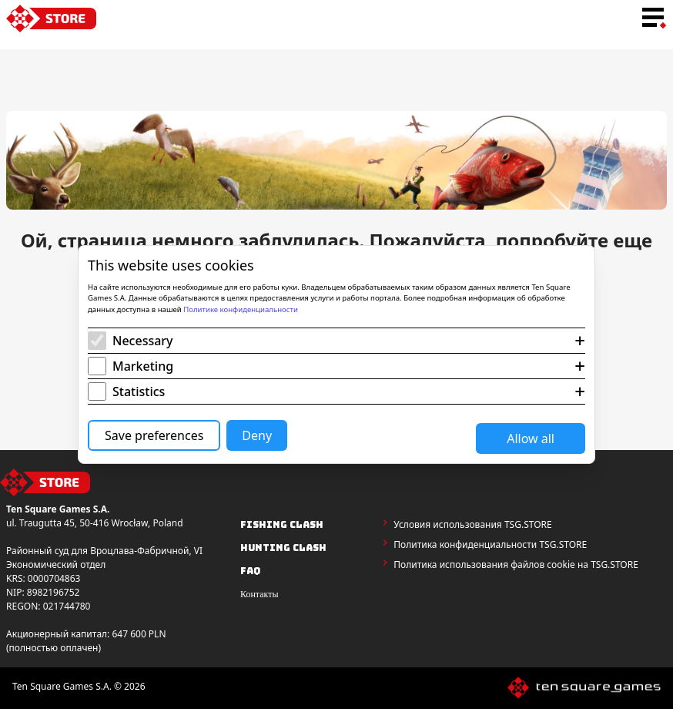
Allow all (530, 438)
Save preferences (154, 435)
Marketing (142, 366)
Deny (257, 435)
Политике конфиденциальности (240, 309)
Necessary (142, 340)
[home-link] (51, 18)
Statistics (138, 391)
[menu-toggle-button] (653, 18)
